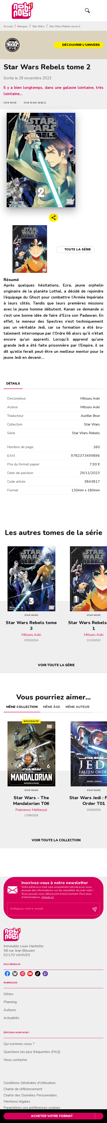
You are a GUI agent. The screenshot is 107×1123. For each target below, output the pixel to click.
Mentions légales (17, 1101)
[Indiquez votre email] (48, 909)
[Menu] (92, 10)
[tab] (13, 383)
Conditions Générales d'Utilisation (30, 1082)
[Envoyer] (94, 909)
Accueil (8, 26)
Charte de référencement (23, 1089)
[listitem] (7, 973)
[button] (78, 45)
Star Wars (38, 26)
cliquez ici (47, 897)
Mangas (22, 26)
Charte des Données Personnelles (30, 1095)
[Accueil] (22, 10)
